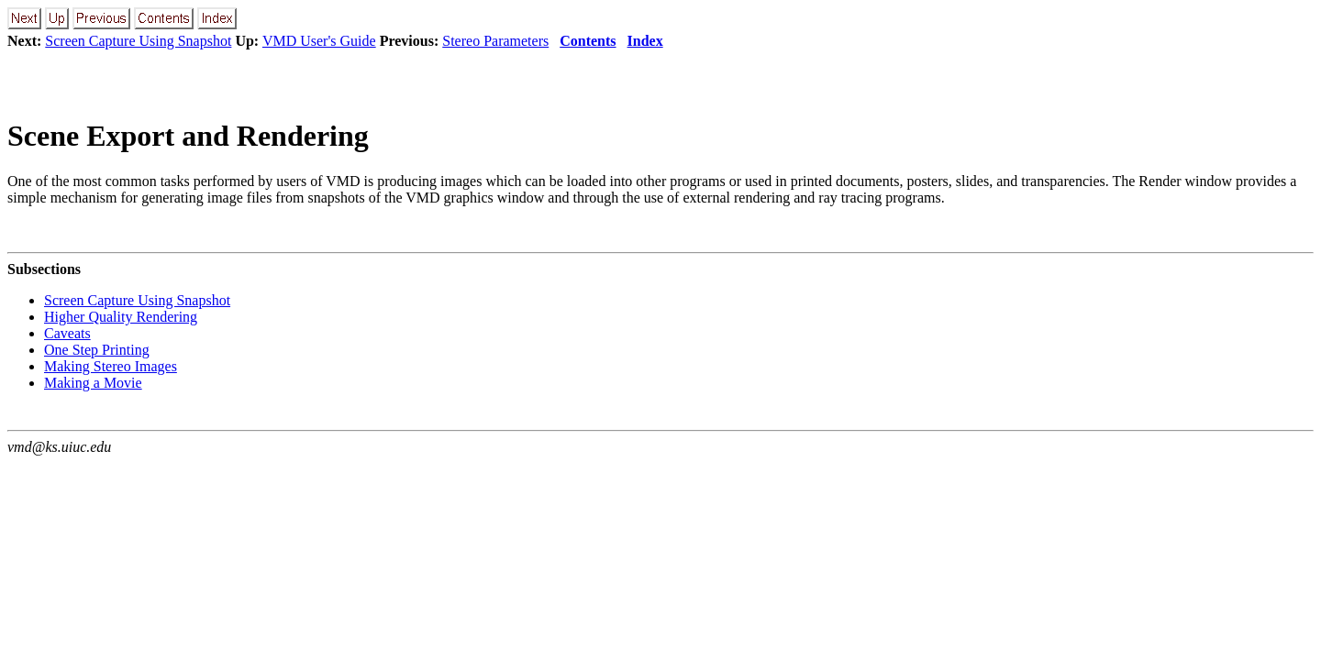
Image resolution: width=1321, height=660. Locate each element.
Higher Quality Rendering (120, 316)
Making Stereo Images (110, 366)
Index (645, 41)
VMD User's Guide (319, 41)
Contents (588, 41)
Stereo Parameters (495, 41)
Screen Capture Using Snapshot (138, 41)
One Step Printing (97, 350)
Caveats (67, 333)
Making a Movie (93, 382)
